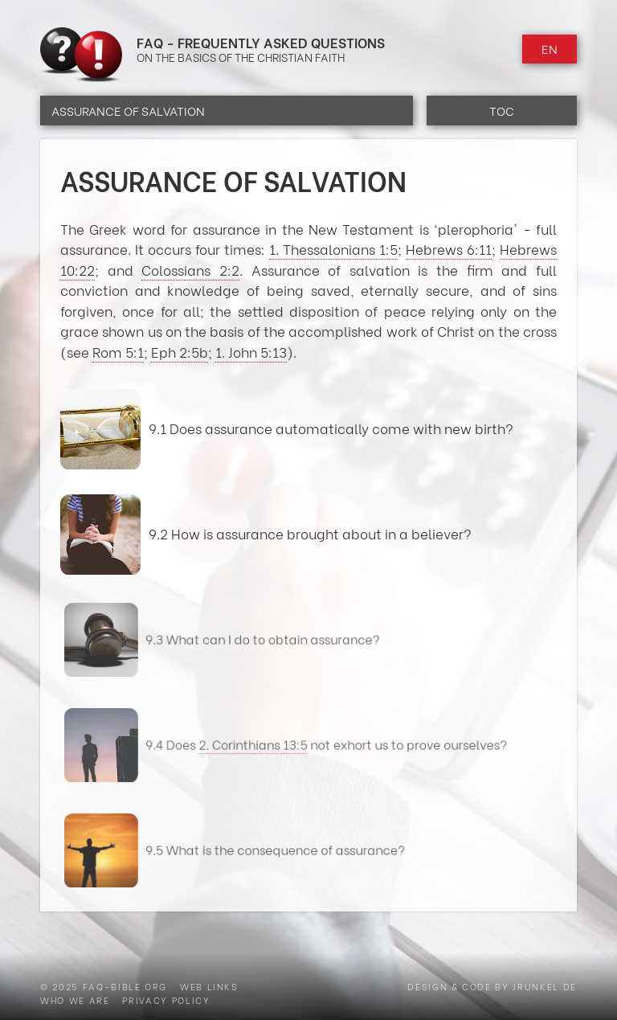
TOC (501, 110)
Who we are (75, 999)
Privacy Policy (166, 999)
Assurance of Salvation (128, 110)
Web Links (209, 986)
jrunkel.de (545, 986)
